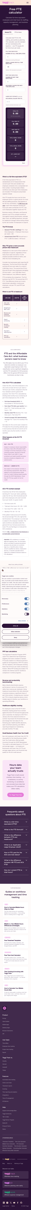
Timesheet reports (7, 1086)
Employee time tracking (8, 1046)
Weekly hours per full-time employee (14, 63)
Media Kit (4, 1123)
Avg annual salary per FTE (14, 98)
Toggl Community (6, 1113)
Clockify (4, 1061)
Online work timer (7, 1082)
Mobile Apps (5, 1024)
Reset (23, 163)
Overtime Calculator (7, 1146)
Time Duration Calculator (20, 1146)
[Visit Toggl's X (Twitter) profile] (10, 1202)
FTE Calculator (20, 1143)
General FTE (8, 32)
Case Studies (5, 1021)
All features (5, 1101)
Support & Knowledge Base (9, 1110)
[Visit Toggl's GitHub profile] (21, 1202)
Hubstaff (4, 1067)
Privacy (4, 1126)
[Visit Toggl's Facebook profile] (17, 1202)
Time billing (5, 1043)
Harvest (4, 1064)
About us (9, 1163)
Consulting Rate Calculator (20, 1148)
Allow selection (15, 631)
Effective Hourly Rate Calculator (10, 1150)
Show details (22, 620)
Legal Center (5, 1206)
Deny (15, 637)
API (3, 1033)
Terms (9, 1126)
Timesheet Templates (8, 1141)
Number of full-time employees (15, 53)
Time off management (8, 1098)
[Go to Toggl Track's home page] (8, 2)
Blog (3, 1163)
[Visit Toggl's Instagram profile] (7, 1202)
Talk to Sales (5, 1116)
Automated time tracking (8, 1079)
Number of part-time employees (12, 78)
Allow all (15, 625)
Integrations (5, 1095)
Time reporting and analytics (9, 1092)
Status (4, 1129)
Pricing (4, 1018)
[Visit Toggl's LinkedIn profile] (3, 1202)
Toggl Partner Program (8, 1119)
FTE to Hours (18, 32)
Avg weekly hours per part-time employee (14, 86)
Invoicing (4, 1089)
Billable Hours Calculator (8, 1143)
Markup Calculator (7, 1148)
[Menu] (28, 2)
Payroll (4, 1052)
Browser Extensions (7, 1030)
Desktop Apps (6, 1027)
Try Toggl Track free (15, 795)
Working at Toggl (18, 1163)
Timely (4, 1070)
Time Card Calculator (20, 1141)
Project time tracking (7, 1049)
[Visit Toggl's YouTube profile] (14, 1202)
